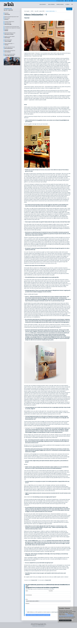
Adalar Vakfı (40, 624)
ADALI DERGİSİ (43, 4)
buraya (66, 613)
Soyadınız (51, 590)
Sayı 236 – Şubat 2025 (39, 11)
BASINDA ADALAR (60, 4)
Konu (27, 599)
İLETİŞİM (68, 4)
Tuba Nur (26, 18)
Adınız (27, 590)
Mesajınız (27, 603)
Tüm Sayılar (26, 11)
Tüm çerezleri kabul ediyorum (65, 620)
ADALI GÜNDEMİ (51, 4)
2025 (32, 11)
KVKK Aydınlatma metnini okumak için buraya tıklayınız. (66, 615)
